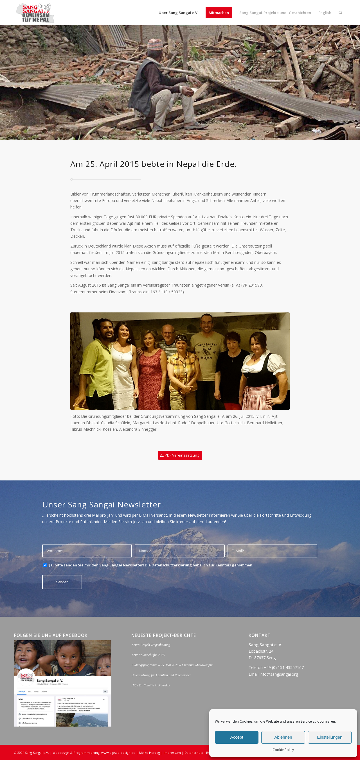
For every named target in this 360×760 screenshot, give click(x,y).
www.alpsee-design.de (118, 752)
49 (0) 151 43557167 (285, 667)
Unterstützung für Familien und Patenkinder (161, 675)
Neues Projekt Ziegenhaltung (150, 645)
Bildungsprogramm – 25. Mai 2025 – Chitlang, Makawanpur (172, 665)
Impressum (172, 752)
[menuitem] (178, 12)
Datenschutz (193, 752)
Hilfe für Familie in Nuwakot (150, 685)
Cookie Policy (283, 749)
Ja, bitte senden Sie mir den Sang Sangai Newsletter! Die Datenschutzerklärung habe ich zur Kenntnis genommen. (151, 565)
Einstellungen (329, 737)
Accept (236, 737)
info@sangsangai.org (279, 674)
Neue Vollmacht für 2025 (148, 655)
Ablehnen (283, 737)
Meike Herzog (149, 752)
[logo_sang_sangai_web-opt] (35, 12)
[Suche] (340, 12)
